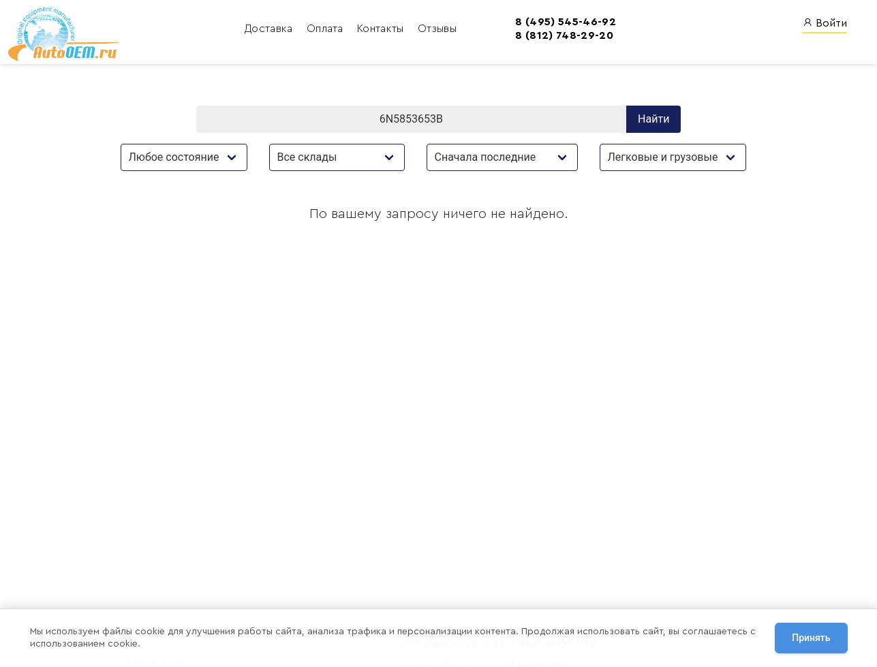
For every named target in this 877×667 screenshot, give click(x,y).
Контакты (318, 30)
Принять (811, 639)
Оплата (263, 30)
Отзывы (373, 30)
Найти (653, 124)
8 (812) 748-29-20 (500, 37)
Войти (824, 24)
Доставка (206, 30)
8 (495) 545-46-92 (502, 23)
